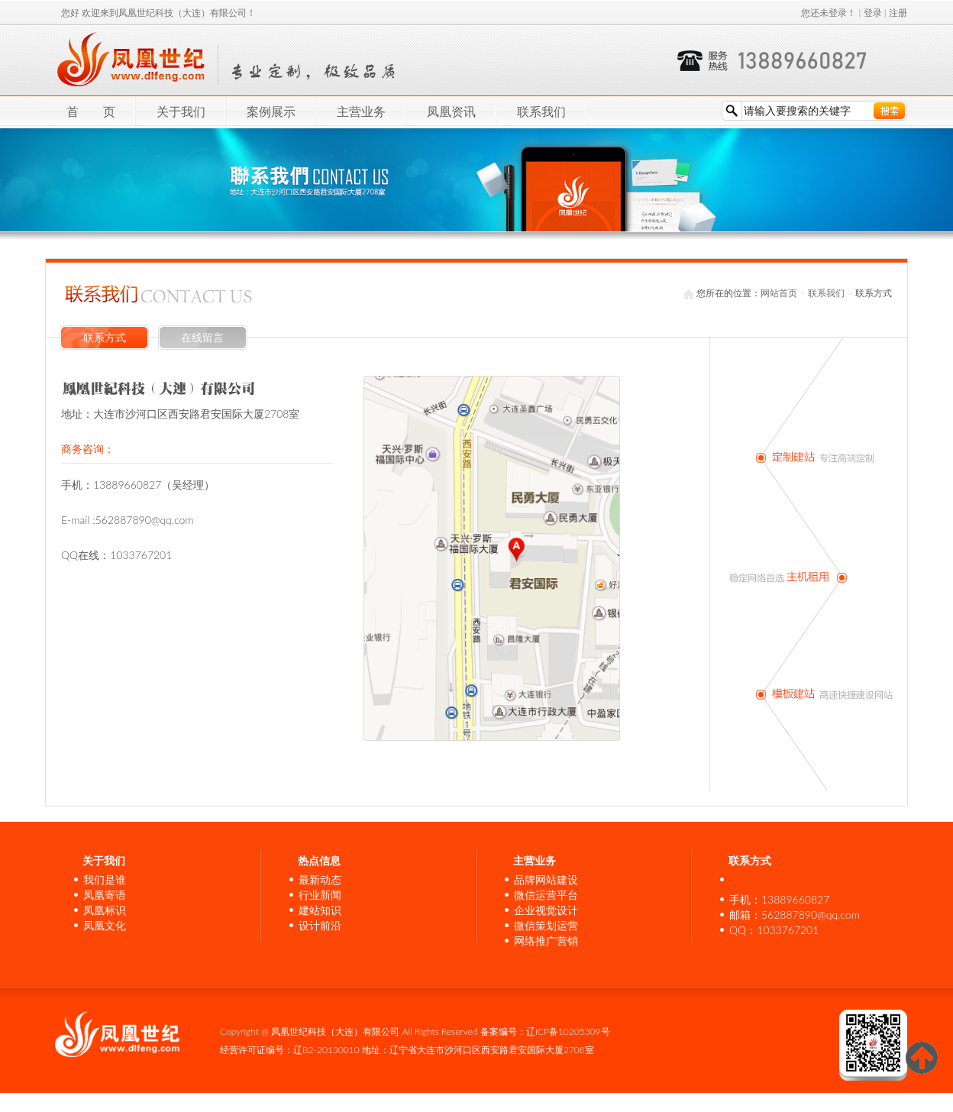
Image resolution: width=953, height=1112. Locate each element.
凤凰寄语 (104, 894)
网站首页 (779, 293)
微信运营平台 (546, 894)
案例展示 (271, 111)
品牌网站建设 (546, 879)
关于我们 (181, 111)
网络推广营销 (546, 940)
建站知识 (320, 909)
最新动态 (320, 879)
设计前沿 (320, 925)
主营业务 (361, 111)
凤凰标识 (104, 909)
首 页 (90, 111)
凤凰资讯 (451, 111)
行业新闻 (320, 894)
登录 (873, 12)
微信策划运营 (546, 925)
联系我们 (541, 111)
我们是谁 (104, 879)
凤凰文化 (104, 925)
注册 (898, 12)
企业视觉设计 (546, 909)
